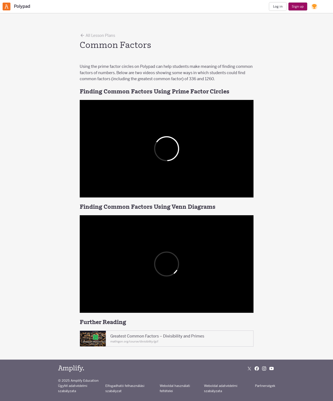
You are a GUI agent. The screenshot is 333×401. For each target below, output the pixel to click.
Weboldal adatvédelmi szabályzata (220, 388)
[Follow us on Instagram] (264, 368)
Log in (278, 6)
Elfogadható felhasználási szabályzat (124, 388)
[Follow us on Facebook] (256, 368)
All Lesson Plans (97, 35)
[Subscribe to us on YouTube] (271, 368)
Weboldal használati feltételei (175, 388)
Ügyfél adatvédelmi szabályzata (72, 388)
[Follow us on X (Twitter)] (249, 368)
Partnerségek (265, 386)
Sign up (298, 6)
